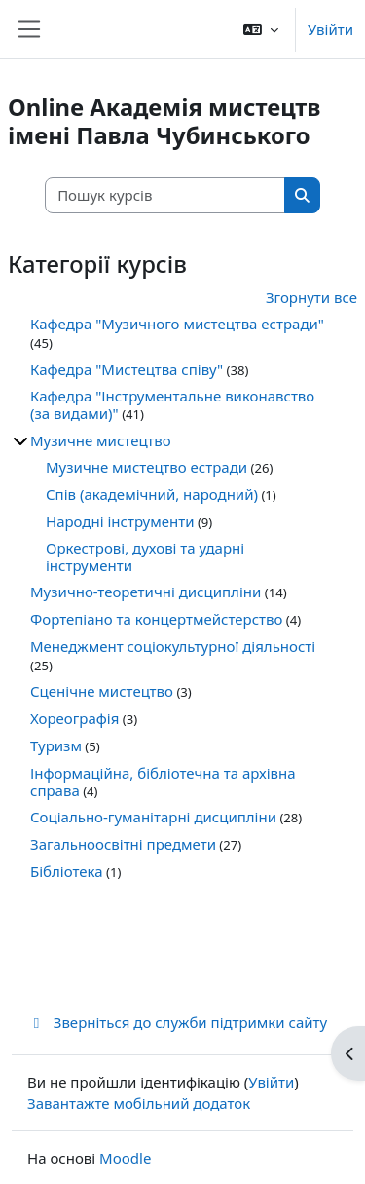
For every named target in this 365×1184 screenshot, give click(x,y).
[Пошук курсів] (165, 195)
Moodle (125, 1157)
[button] (261, 29)
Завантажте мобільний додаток (138, 1103)
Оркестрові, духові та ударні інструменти (145, 556)
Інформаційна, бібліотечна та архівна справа (163, 781)
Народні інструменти (120, 521)
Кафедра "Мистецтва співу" (126, 369)
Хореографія (74, 718)
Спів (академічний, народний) (152, 494)
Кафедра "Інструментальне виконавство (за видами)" (172, 404)
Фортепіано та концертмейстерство (156, 619)
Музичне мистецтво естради (146, 467)
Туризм (56, 745)
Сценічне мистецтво (101, 691)
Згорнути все (311, 297)
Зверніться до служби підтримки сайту (177, 1022)
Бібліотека (66, 871)
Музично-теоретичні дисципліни (145, 591)
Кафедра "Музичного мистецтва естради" (177, 323)
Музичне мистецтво (100, 440)
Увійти (330, 29)
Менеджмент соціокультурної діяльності (172, 646)
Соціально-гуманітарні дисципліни (153, 816)
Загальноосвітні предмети (123, 844)
